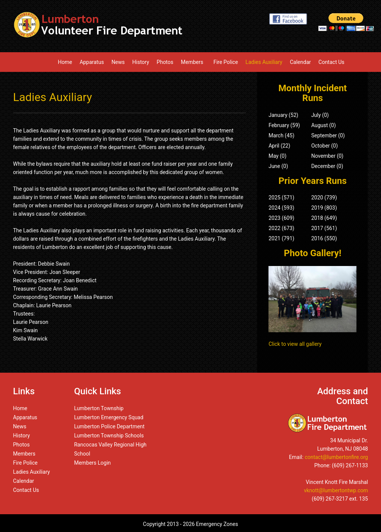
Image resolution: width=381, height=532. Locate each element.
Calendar (300, 62)
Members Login (92, 463)
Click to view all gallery (294, 344)
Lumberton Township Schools (109, 435)
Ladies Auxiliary (263, 62)
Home (65, 62)
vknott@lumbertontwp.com (336, 490)
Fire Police (225, 62)
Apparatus (92, 62)
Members (193, 62)
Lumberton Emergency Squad (108, 417)
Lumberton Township (98, 408)
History (140, 62)
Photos (165, 62)
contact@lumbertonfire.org (336, 457)
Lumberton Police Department (109, 426)
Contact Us (331, 62)
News (118, 62)
